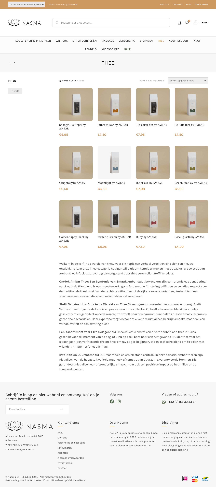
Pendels (91, 49)
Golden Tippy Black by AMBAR (73, 238)
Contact (164, 4)
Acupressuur (178, 40)
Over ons (177, 4)
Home (65, 80)
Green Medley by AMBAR (191, 182)
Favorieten (189, 21)
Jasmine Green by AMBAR (114, 237)
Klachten (63, 452)
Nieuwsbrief (201, 4)
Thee (161, 40)
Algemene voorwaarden (71, 457)
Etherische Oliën (84, 40)
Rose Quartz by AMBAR (190, 237)
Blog (188, 4)
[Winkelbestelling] (188, 80)
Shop (73, 80)
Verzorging (127, 40)
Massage (107, 40)
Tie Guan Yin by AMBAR (151, 124)
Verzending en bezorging (71, 442)
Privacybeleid (65, 462)
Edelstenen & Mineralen (33, 40)
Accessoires (110, 49)
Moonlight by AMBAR (111, 182)
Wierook (62, 40)
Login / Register (179, 22)
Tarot (196, 40)
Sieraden (146, 40)
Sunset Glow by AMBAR (113, 124)
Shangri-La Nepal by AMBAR (72, 126)
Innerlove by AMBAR (149, 182)
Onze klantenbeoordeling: (27, 4)
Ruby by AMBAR (146, 237)
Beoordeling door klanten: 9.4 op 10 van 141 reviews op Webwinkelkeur (45, 480)
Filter (15, 91)
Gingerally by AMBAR (73, 182)
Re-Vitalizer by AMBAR (189, 124)
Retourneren (65, 447)
